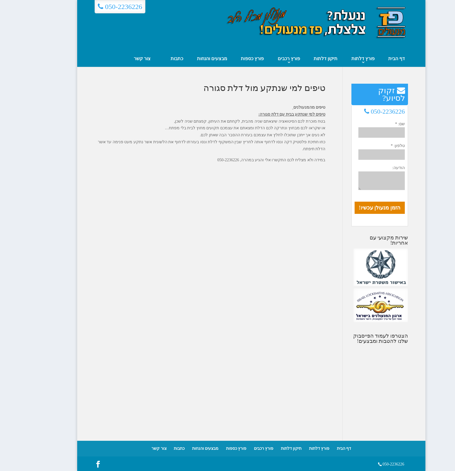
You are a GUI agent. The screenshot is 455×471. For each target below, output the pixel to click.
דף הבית (372, 58)
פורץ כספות (228, 58)
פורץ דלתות (339, 58)
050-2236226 (96, 6)
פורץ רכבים (265, 58)
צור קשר (118, 58)
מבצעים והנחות (188, 58)
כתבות (153, 58)
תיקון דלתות (302, 58)
